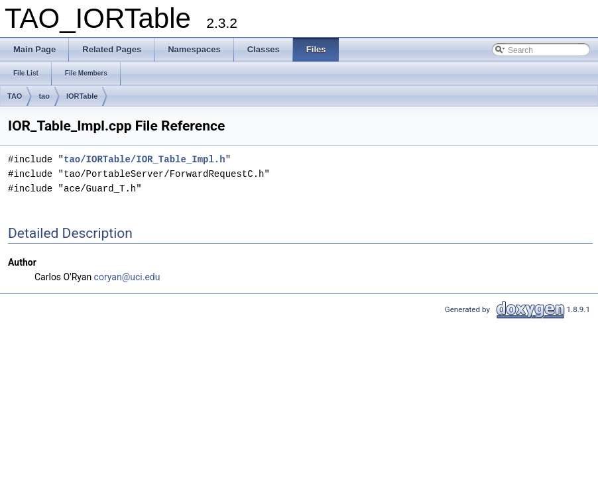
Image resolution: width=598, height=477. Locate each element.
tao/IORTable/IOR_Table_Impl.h (144, 159)
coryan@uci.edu (127, 277)
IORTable (81, 96)
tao (44, 96)
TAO (14, 96)
